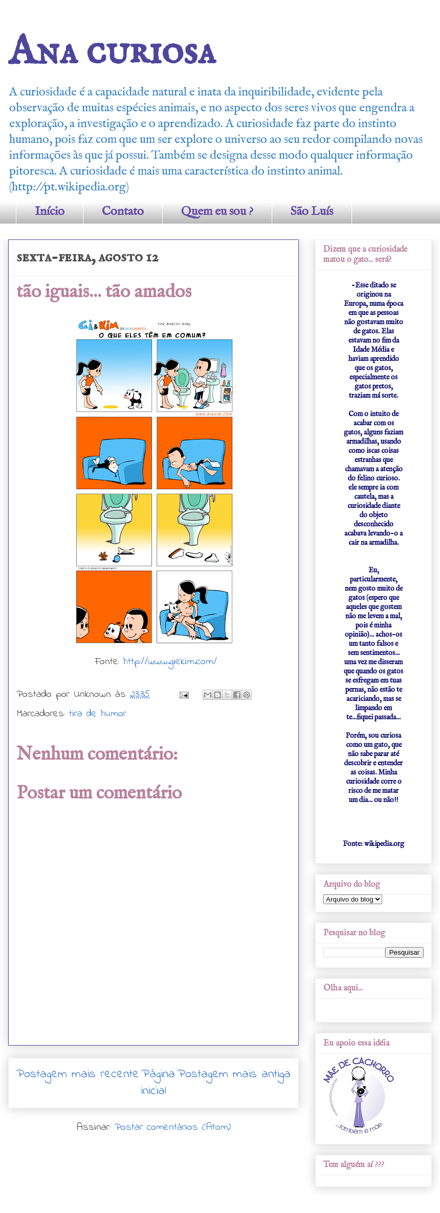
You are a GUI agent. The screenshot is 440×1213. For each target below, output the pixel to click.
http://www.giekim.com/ (170, 661)
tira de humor (97, 714)
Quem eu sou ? (217, 212)
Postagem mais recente (77, 1074)
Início (49, 212)
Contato (123, 212)
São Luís (312, 212)
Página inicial (158, 1083)
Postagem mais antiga (234, 1074)
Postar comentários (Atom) (173, 1127)
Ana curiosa (111, 52)
